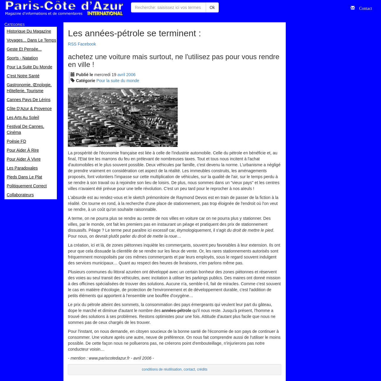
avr (121, 74)
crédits (202, 369)
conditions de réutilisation (162, 369)
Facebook (87, 44)
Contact (363, 7)
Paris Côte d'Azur (64, 8)
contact (189, 369)
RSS (72, 44)
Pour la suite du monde (117, 80)
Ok (212, 7)
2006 (130, 74)
